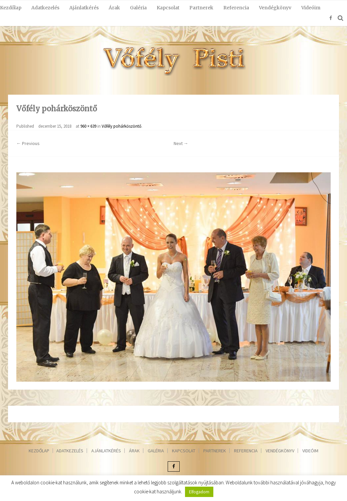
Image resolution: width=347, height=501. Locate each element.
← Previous (28, 143)
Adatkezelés (45, 8)
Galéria (138, 8)
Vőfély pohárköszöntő (121, 126)
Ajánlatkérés (84, 8)
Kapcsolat (168, 8)
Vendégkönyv (275, 8)
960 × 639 (88, 126)
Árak (114, 8)
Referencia (236, 8)
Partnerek (201, 8)
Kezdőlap (10, 8)
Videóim (310, 8)
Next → (181, 143)
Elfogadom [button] (199, 492)
